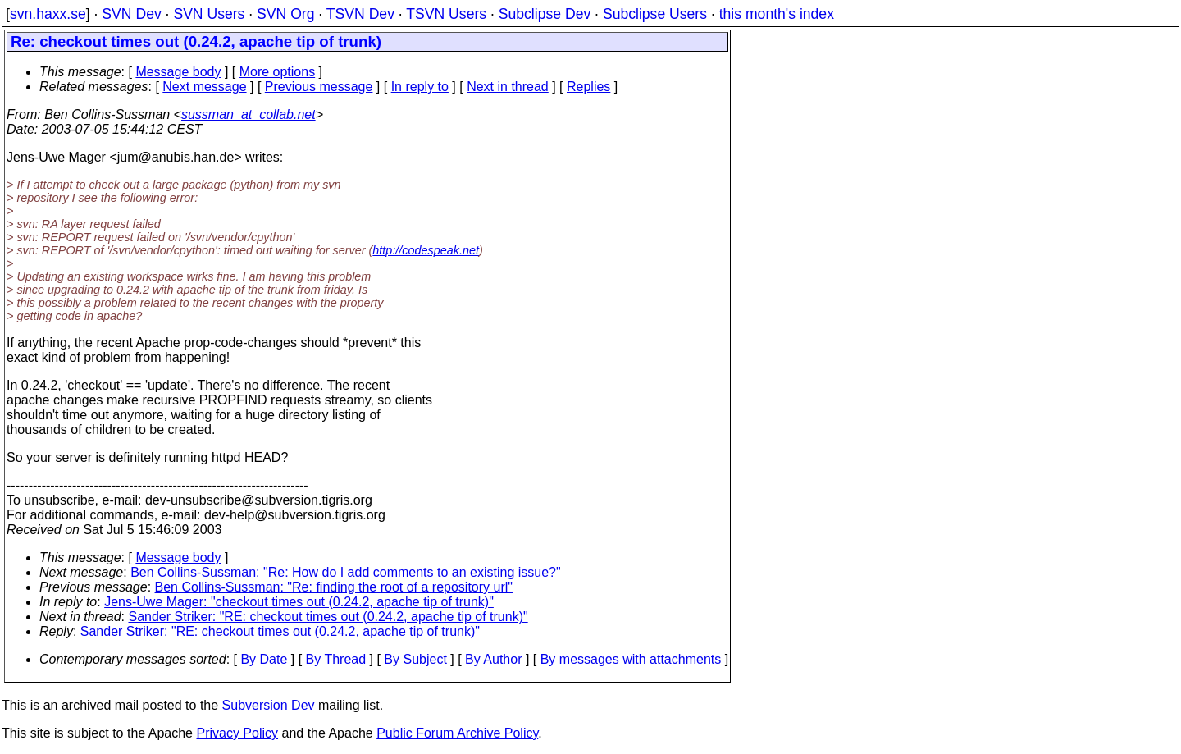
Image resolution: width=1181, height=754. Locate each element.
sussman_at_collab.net (248, 114)
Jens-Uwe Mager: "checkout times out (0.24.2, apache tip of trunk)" (299, 602)
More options (277, 72)
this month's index (776, 14)
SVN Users (208, 14)
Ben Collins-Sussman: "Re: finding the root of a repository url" (334, 587)
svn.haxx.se (48, 14)
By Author (493, 659)
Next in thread (508, 87)
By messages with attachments (631, 659)
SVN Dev (131, 14)
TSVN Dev (360, 14)
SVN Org (285, 14)
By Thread (336, 659)
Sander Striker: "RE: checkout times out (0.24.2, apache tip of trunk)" (328, 617)
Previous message (319, 87)
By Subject (415, 659)
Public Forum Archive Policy (457, 733)
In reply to (420, 87)
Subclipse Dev (544, 14)
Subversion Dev (268, 705)
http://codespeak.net (425, 250)
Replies (588, 87)
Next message (204, 87)
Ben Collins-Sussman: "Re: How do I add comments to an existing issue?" (345, 572)
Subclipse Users (655, 14)
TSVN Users (446, 14)
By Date (263, 659)
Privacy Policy (237, 733)
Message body (178, 72)
